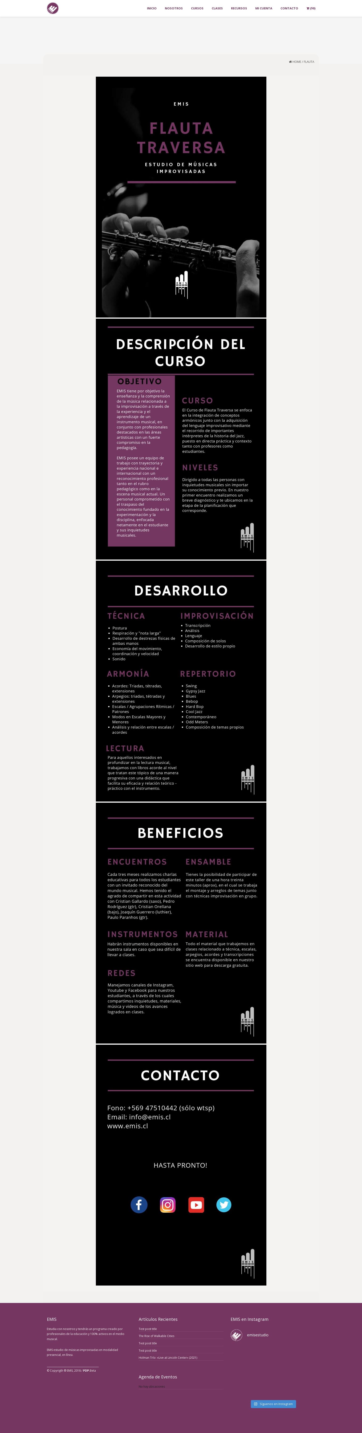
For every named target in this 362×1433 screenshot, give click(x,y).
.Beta (89, 1371)
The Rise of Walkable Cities (156, 1336)
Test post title (148, 1329)
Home (297, 62)
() (310, 8)
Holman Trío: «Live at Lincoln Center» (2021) (168, 1358)
